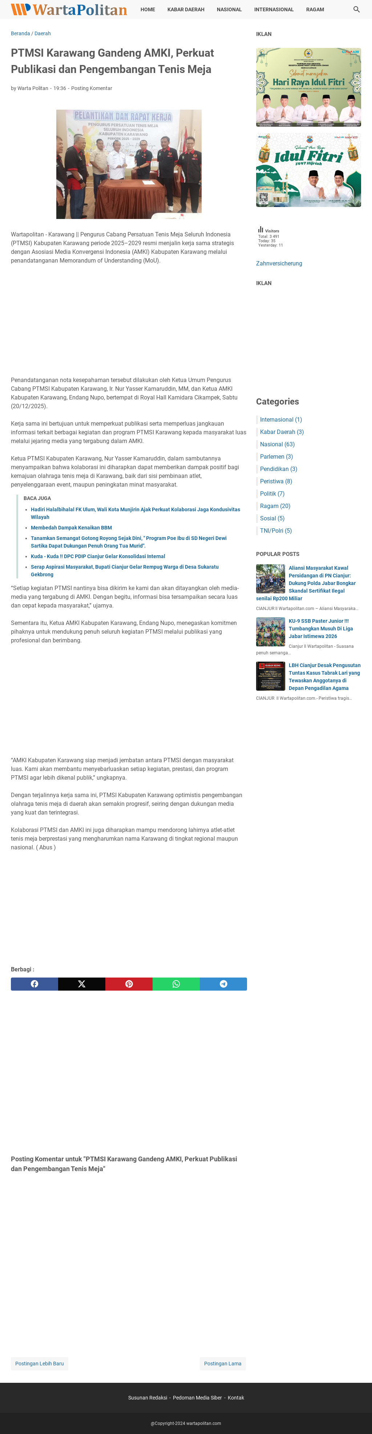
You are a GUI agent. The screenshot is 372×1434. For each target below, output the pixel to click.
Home (148, 9)
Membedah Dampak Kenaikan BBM (71, 528)
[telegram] (223, 984)
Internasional (274, 9)
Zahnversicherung (279, 263)
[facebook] (34, 984)
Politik (272, 493)
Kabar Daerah (186, 9)
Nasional (229, 9)
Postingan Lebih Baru (39, 1363)
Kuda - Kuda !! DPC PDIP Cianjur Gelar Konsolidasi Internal (98, 556)
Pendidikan (279, 469)
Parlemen (276, 456)
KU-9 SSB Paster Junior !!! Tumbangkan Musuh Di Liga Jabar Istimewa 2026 (321, 628)
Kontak (236, 1398)
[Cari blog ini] (356, 9)
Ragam (315, 9)
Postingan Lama (223, 1363)
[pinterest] (129, 984)
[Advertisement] (129, 320)
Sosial (272, 518)
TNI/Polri (276, 530)
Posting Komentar (91, 88)
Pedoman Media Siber (197, 1398)
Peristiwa (276, 481)
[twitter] (81, 984)
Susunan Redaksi (148, 1398)
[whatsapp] (176, 984)
